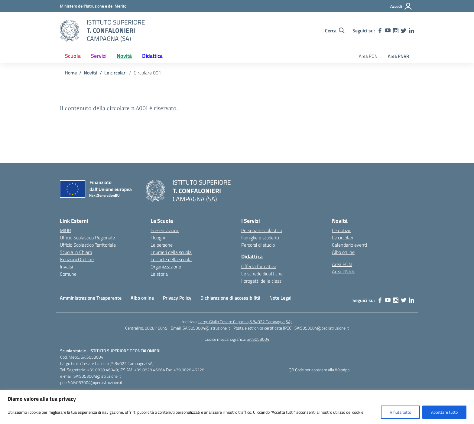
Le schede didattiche (262, 273)
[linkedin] (411, 30)
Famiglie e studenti (260, 237)
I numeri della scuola (171, 252)
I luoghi (158, 237)
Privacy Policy (177, 297)
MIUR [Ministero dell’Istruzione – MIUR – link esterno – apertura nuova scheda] (65, 230)
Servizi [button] (98, 56)
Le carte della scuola (171, 259)
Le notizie (341, 230)
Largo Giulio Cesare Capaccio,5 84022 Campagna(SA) (245, 321)
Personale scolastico (261, 230)
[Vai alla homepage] (69, 30)
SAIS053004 (258, 339)
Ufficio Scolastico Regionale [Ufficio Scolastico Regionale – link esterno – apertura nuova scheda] (87, 237)
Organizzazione (166, 266)
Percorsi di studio (258, 244)
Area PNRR (398, 56)
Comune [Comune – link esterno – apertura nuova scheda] (68, 274)
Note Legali (281, 297)
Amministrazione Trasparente (91, 297)
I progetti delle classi (261, 280)
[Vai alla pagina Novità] (90, 72)
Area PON (368, 56)
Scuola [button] (73, 56)
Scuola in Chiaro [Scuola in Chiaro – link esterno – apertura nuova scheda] (76, 252)
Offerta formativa (258, 266)
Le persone (162, 244)
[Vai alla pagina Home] (71, 72)
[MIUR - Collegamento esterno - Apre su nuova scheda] (93, 6)
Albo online (343, 252)
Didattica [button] (152, 56)
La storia (159, 274)
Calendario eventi (349, 244)
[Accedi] (401, 6)
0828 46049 (156, 328)
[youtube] (388, 30)
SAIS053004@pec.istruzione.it (321, 328)
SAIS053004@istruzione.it (206, 328)
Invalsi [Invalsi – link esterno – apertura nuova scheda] (66, 266)
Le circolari (342, 237)
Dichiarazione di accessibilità (230, 297)
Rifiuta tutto (400, 412)
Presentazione (165, 230)
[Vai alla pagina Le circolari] (115, 72)
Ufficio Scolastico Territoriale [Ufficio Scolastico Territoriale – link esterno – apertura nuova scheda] (88, 244)
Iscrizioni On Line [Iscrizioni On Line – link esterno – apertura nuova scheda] (77, 259)
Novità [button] (124, 56)
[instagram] (395, 30)
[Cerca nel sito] (334, 31)
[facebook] (380, 30)
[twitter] (403, 30)
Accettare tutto (444, 412)
